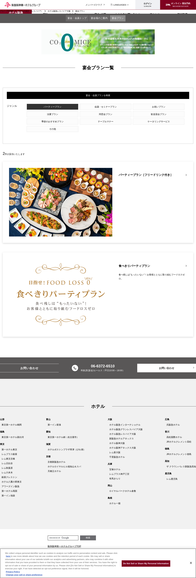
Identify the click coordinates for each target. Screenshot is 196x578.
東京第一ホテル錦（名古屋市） (63, 431)
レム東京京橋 (8, 453)
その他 (87, 123)
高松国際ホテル (174, 431)
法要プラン (169, 107)
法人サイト (96, 546)
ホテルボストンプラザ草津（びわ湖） (66, 443)
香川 (167, 426)
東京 (2, 438)
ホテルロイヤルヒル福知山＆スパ (64, 460)
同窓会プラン (46, 115)
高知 (167, 455)
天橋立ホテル (54, 465)
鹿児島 (168, 467)
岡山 (110, 479)
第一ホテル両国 (9, 485)
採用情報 (108, 546)
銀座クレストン (9, 471)
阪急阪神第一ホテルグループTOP (64, 540)
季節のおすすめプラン (128, 115)
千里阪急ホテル (117, 451)
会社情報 (120, 546)
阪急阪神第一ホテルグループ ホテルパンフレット (168, 546)
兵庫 (110, 458)
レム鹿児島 (172, 473)
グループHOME (6, 11)
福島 (2, 426)
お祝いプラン (128, 107)
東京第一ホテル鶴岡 (12, 419)
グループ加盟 (134, 546)
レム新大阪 (114, 446)
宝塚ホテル (114, 463)
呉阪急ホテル (173, 419)
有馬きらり (114, 472)
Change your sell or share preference (24, 575)
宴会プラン (121, 18)
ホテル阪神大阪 (117, 437)
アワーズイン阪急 (10, 480)
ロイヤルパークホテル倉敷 (122, 485)
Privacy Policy (13, 572)
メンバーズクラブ (93, 5)
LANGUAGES (118, 5)
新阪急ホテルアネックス (121, 432)
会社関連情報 (54, 546)
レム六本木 (7, 466)
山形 (2, 413)
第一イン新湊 (54, 419)
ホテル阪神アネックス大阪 (122, 442)
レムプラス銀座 (9, 448)
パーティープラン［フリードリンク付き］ (146, 169)
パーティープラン (46, 107)
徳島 (167, 443)
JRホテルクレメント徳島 (178, 448)
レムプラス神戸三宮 (119, 468)
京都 (48, 450)
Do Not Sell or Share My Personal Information (146, 563)
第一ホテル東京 (9, 443)
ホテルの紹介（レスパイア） (30, 11)
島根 (110, 492)
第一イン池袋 (8, 489)
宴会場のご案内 (99, 18)
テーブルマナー (169, 115)
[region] (98, 563)
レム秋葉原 (7, 462)
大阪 (110, 413)
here (8, 556)
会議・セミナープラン (87, 107)
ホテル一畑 (114, 497)
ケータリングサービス (46, 123)
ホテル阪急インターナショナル (124, 419)
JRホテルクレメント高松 (178, 436)
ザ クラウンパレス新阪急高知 (181, 460)
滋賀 (48, 438)
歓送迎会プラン (87, 115)
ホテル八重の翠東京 (12, 476)
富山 (48, 413)
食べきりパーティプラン (134, 260)
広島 (167, 413)
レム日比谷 (7, 457)
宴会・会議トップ (73, 18)
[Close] (190, 562)
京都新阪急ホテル (56, 456)
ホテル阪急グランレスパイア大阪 (126, 423)
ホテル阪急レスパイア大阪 (59, 11)
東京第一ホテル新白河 (13, 431)
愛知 (48, 426)
